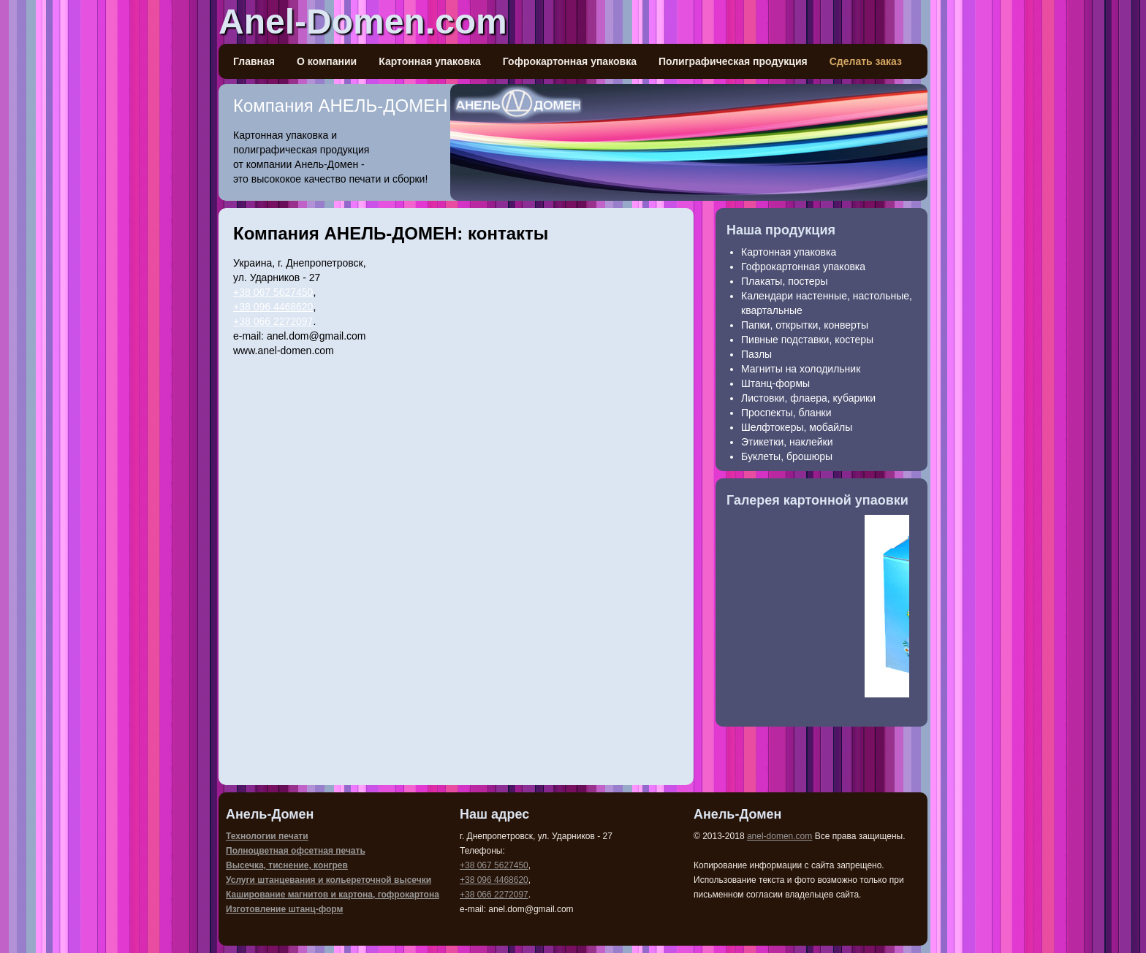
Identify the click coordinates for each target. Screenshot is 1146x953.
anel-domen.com (779, 836)
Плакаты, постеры (784, 281)
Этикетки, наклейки (787, 442)
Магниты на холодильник (800, 369)
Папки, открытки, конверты (804, 325)
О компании (327, 61)
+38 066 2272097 (273, 321)
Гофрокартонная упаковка (570, 61)
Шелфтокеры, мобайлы (796, 427)
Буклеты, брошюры (786, 456)
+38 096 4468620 (273, 307)
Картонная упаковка (430, 61)
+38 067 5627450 (273, 292)
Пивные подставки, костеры (807, 339)
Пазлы (756, 354)
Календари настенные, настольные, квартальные (826, 303)
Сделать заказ (866, 61)
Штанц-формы (775, 383)
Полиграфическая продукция (733, 61)
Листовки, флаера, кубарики (808, 398)
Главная (254, 61)
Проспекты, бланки (786, 412)
